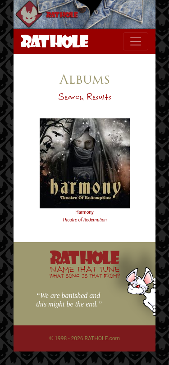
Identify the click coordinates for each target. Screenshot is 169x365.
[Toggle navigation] (135, 41)
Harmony (84, 212)
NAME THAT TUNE (85, 271)
